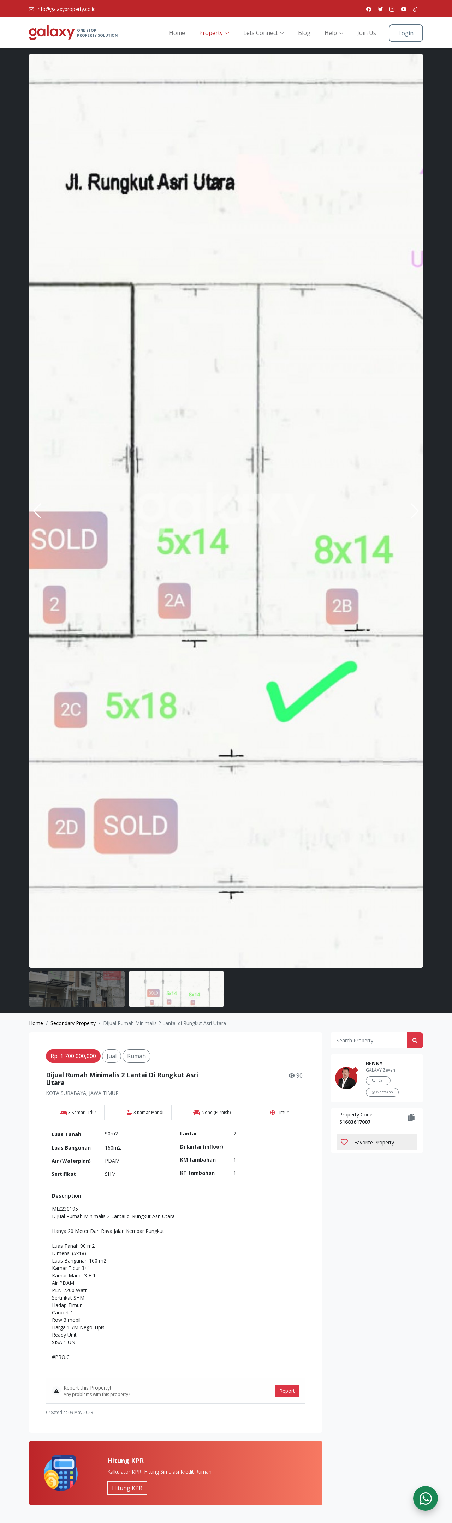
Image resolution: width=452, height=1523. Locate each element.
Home (177, 33)
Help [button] (331, 33)
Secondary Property (73, 1023)
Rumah (136, 1056)
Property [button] (211, 33)
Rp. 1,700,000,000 (73, 1056)
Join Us (366, 33)
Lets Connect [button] (260, 33)
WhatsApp (382, 1092)
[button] (415, 511)
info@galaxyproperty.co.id (66, 9)
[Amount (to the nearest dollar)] (369, 1040)
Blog (304, 33)
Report (287, 1390)
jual (112, 1056)
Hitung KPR (127, 1488)
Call (378, 1080)
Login (406, 33)
